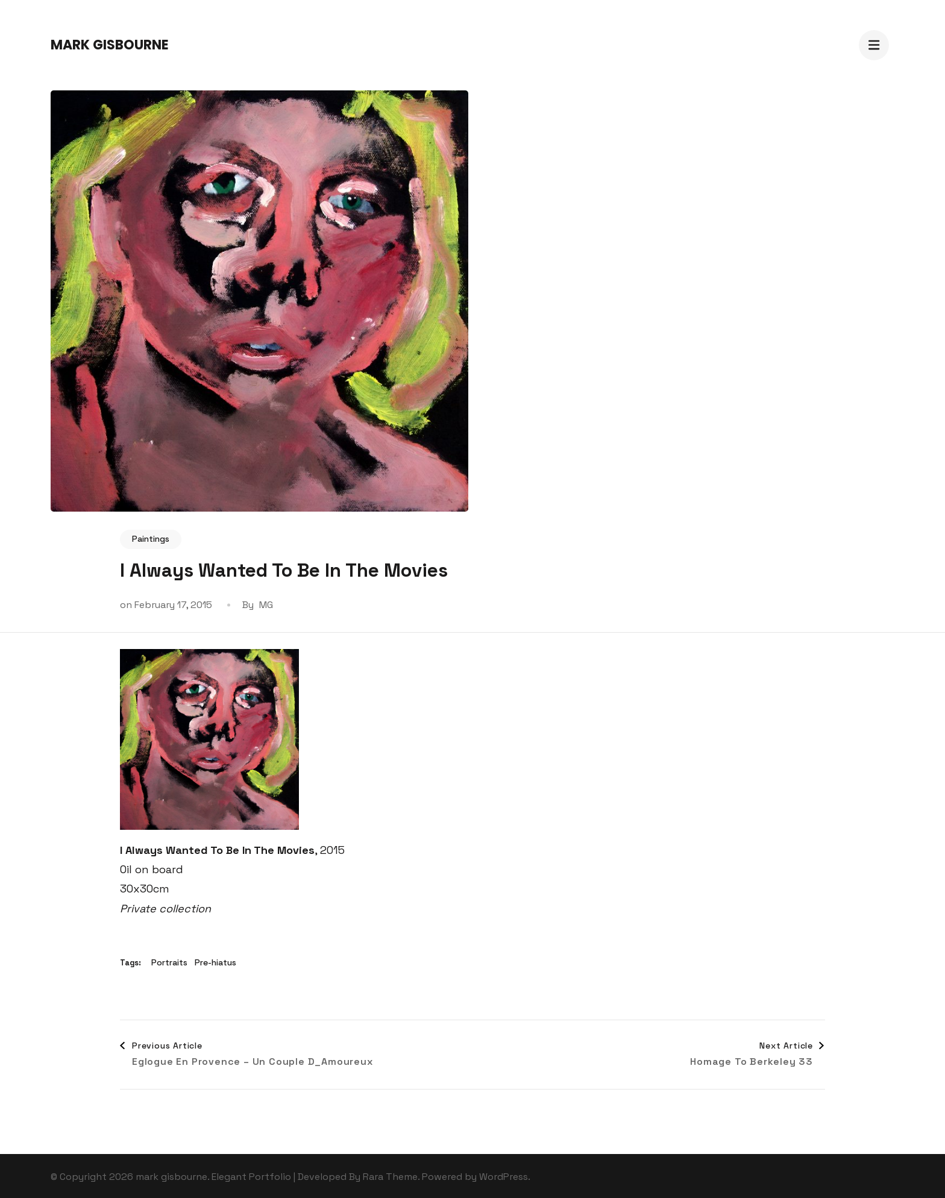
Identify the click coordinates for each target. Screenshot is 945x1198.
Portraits (169, 962)
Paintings (150, 538)
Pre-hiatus (215, 962)
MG (266, 604)
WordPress (503, 1176)
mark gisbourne (110, 45)
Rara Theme (390, 1176)
